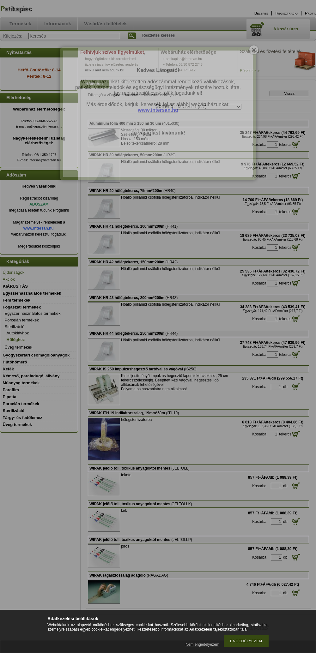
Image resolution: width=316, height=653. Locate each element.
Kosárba (259, 144)
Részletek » (250, 71)
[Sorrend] (208, 107)
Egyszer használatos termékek (33, 313)
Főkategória (97, 95)
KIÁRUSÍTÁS (15, 286)
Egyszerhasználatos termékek (32, 293)
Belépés (261, 13)
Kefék (8, 369)
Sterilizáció (151, 95)
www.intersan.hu (38, 228)
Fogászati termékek (124, 95)
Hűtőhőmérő (15, 362)
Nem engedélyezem (202, 644)
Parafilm (11, 389)
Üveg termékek (18, 347)
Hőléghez (16, 339)
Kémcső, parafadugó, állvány (31, 376)
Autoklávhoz (18, 333)
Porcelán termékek (22, 320)
